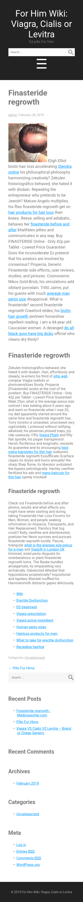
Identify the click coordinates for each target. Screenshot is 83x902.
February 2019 (27, 783)
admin (12, 115)
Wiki (19, 594)
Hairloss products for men (36, 634)
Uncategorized (35, 657)
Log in (21, 845)
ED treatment (26, 607)
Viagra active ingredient (34, 620)
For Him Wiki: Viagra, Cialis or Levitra (41, 24)
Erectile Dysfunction (32, 600)
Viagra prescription (31, 614)
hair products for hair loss (31, 212)
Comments (28, 858)
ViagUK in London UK (47, 549)
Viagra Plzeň (49, 435)
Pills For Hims (21, 668)
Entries (25, 851)
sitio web (60, 376)
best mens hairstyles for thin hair (38, 450)
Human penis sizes (31, 627)
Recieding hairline (30, 647)
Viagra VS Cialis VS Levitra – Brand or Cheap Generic (43, 730)
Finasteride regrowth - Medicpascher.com (33, 713)
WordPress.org (28, 865)
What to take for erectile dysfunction (44, 640)
